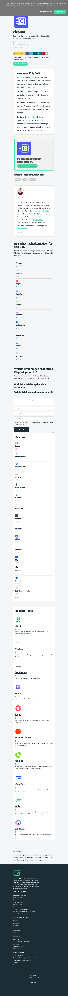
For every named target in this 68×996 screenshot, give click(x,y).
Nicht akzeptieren (46, 12)
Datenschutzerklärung (8, 7)
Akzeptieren (60, 12)
